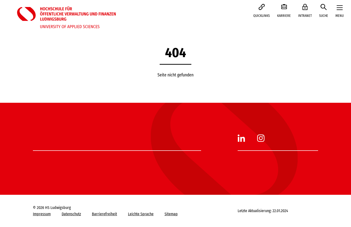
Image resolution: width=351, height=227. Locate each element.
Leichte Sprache (141, 214)
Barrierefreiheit (104, 214)
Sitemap (171, 214)
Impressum (42, 214)
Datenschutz (71, 214)
